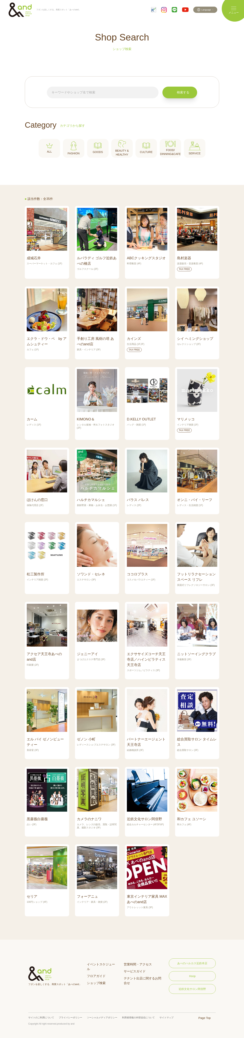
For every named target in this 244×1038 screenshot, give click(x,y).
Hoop (192, 976)
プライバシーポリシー (70, 1017)
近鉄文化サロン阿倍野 (192, 989)
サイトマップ (166, 1017)
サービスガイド (135, 971)
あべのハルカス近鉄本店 (192, 963)
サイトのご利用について (41, 1017)
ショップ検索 (96, 983)
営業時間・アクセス (138, 964)
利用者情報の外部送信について (138, 1017)
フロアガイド (96, 976)
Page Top (204, 1018)
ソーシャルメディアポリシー (102, 1017)
